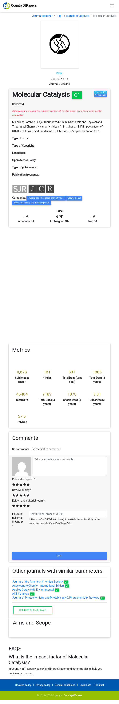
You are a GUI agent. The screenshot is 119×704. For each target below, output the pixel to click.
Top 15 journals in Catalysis (73, 15)
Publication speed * (23, 479)
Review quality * (21, 489)
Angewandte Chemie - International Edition (40, 585)
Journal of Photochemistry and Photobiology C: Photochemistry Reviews (58, 597)
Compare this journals (32, 610)
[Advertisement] (59, 255)
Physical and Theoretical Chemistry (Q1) (46, 198)
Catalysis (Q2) (74, 198)
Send (60, 555)
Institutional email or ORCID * (17, 519)
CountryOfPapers (73, 695)
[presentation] (60, 542)
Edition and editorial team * (28, 500)
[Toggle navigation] (111, 6)
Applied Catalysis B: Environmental (35, 589)
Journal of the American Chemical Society (40, 581)
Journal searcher (42, 15)
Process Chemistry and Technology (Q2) (32, 202)
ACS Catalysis (23, 593)
